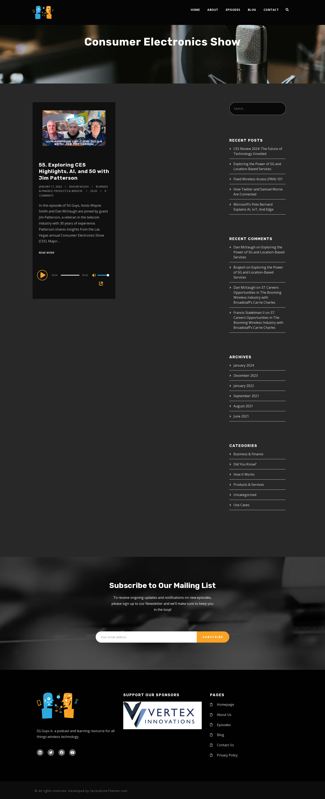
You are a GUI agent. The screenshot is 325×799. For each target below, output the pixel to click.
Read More (47, 252)
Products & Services (248, 484)
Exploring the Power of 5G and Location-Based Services (258, 252)
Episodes (233, 10)
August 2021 (243, 406)
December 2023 (245, 375)
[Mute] (94, 276)
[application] (74, 275)
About (212, 10)
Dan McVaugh (79, 186)
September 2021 (246, 396)
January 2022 (243, 385)
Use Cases (241, 505)
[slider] (70, 275)
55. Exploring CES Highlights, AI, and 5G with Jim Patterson (74, 171)
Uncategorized (244, 494)
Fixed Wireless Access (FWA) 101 (258, 179)
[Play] (43, 275)
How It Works (244, 474)
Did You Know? (245, 464)
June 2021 (241, 416)
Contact (271, 10)
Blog (252, 10)
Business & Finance (248, 454)
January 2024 (243, 365)
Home (195, 10)
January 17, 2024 (50, 186)
